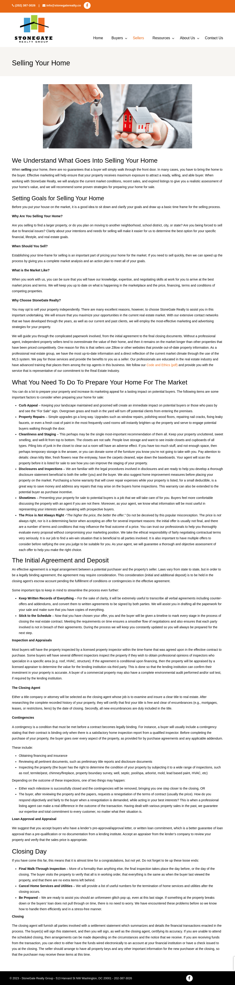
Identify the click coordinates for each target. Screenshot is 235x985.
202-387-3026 (123, 978)
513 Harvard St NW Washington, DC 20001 (83, 978)
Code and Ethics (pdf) (162, 365)
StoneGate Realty (34, 29)
